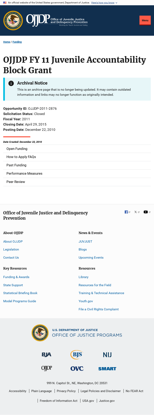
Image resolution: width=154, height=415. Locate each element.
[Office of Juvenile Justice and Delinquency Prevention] (46, 369)
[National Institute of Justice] (107, 353)
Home (6, 41)
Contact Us (11, 257)
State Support (13, 285)
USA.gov (88, 401)
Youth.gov (86, 301)
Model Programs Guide (19, 301)
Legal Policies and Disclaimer (101, 391)
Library (84, 277)
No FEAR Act (134, 391)
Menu (145, 20)
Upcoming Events (91, 257)
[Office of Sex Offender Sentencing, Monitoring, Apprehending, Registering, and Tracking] (107, 368)
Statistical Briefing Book (20, 293)
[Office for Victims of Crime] (77, 368)
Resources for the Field (95, 285)
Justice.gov (107, 401)
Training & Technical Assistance (101, 293)
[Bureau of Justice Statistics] (76, 358)
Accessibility (17, 391)
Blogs (83, 249)
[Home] (57, 20)
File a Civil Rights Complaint (99, 309)
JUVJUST (85, 241)
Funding (17, 41)
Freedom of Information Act (58, 401)
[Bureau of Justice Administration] (46, 353)
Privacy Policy (66, 391)
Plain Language (41, 391)
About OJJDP (13, 241)
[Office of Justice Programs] (13, 20)
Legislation (11, 249)
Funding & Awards (16, 277)
